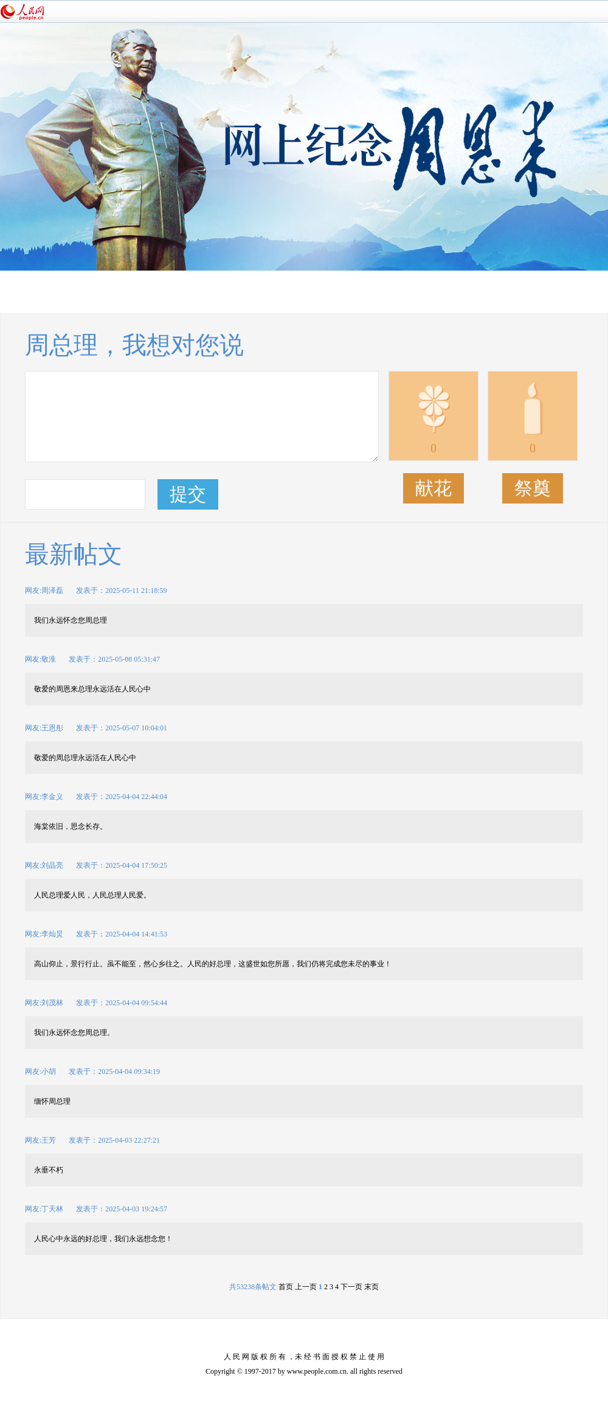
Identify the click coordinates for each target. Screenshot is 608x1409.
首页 (285, 1287)
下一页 (351, 1287)
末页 (370, 1287)
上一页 (306, 1287)
